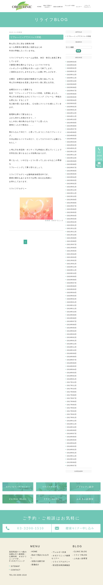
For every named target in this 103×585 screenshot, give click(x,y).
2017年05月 (72, 405)
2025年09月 (72, 84)
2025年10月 (72, 81)
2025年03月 (72, 103)
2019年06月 (72, 324)
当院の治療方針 (58, 6)
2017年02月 (72, 414)
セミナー (79, 6)
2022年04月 (72, 215)
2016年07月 (72, 433)
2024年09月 (72, 123)
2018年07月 (72, 360)
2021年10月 (72, 235)
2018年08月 (72, 356)
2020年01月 (72, 302)
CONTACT (15, 570)
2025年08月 (72, 87)
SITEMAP (15, 566)
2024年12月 (72, 113)
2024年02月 (72, 145)
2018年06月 (72, 363)
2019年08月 (72, 318)
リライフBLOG (80, 555)
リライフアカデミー (87, 6)
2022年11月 (72, 193)
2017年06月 (72, 401)
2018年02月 (72, 376)
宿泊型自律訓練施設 (61, 565)
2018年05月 (72, 366)
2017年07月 (72, 398)
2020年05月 (72, 289)
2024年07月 (72, 129)
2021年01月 (72, 264)
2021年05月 (72, 251)
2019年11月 (72, 308)
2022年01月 (72, 225)
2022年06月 (72, 209)
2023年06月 (72, 171)
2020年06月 (72, 286)
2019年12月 (72, 305)
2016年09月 (72, 430)
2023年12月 (72, 151)
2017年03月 (72, 411)
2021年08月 (72, 241)
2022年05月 (72, 212)
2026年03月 (72, 65)
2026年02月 (72, 68)
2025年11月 (72, 78)
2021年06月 (72, 248)
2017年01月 (72, 417)
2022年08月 (72, 203)
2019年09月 (72, 315)
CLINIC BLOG (80, 552)
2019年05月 (72, 328)
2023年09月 (72, 161)
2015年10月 (72, 459)
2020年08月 (72, 280)
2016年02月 (72, 449)
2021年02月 (72, 260)
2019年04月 (72, 331)
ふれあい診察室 (80, 558)
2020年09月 (72, 276)
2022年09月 (72, 199)
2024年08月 (72, 126)
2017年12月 (72, 382)
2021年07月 (72, 244)
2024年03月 (72, 142)
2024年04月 (72, 139)
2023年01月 (72, 187)
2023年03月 (72, 180)
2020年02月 (72, 299)
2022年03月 (72, 219)
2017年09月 (72, 392)
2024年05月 (72, 135)
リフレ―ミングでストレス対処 (25, 37)
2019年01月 (72, 340)
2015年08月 (72, 462)
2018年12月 (72, 344)
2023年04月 (72, 177)
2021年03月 (72, 257)
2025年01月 (72, 110)
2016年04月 (72, 443)
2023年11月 (72, 155)
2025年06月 (72, 94)
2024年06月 (72, 132)
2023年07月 (72, 167)
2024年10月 (72, 119)
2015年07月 (72, 465)
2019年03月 (72, 334)
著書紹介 (35, 565)
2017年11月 (72, 385)
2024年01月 (72, 148)
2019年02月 (72, 337)
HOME (39, 6)
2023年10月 (72, 158)
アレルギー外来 (70, 5)
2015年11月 (72, 456)
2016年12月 (72, 421)
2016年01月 (72, 453)
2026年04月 (72, 62)
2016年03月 (72, 446)
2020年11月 (72, 270)
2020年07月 (72, 283)
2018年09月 (72, 353)
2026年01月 (72, 71)
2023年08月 (72, 164)
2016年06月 (72, 437)
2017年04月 (72, 408)
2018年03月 (72, 372)
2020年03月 (72, 296)
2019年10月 (72, 312)
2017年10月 (72, 389)
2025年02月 (72, 107)
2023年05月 (72, 174)
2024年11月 (72, 116)
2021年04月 (72, 254)
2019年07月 (72, 321)
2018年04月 (72, 369)
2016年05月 (72, 440)
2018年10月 (72, 350)
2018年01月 (72, 379)
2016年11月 (72, 424)
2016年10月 (72, 427)
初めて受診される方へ (47, 6)
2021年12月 (72, 228)
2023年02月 (72, 183)
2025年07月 (72, 90)
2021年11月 (72, 231)
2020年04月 (72, 292)
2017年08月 (72, 395)
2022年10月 (72, 196)
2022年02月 (72, 222)
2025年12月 (72, 74)
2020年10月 (72, 273)
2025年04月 (72, 100)
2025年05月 (72, 97)
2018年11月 (72, 347)
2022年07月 (72, 206)
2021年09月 (72, 238)
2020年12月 (72, 267)
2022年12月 (72, 190)
